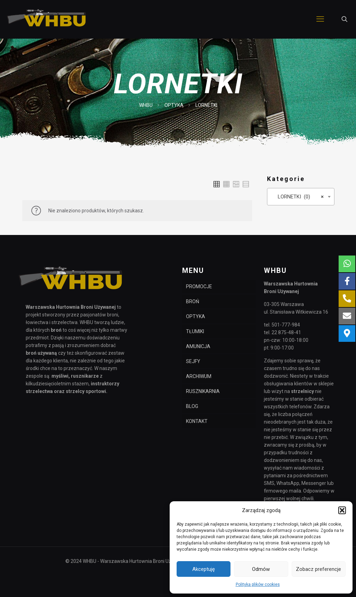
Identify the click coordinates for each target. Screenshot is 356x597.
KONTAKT (197, 421)
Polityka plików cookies (258, 584)
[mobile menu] (320, 19)
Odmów (261, 569)
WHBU (146, 105)
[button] (342, 510)
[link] (216, 184)
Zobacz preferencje (318, 569)
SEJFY (193, 361)
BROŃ (192, 301)
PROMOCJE (199, 286)
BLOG (192, 406)
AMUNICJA (198, 346)
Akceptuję (203, 569)
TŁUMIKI (195, 331)
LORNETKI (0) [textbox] (299, 197)
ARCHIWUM (198, 376)
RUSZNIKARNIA (203, 391)
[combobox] (300, 196)
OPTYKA (174, 105)
